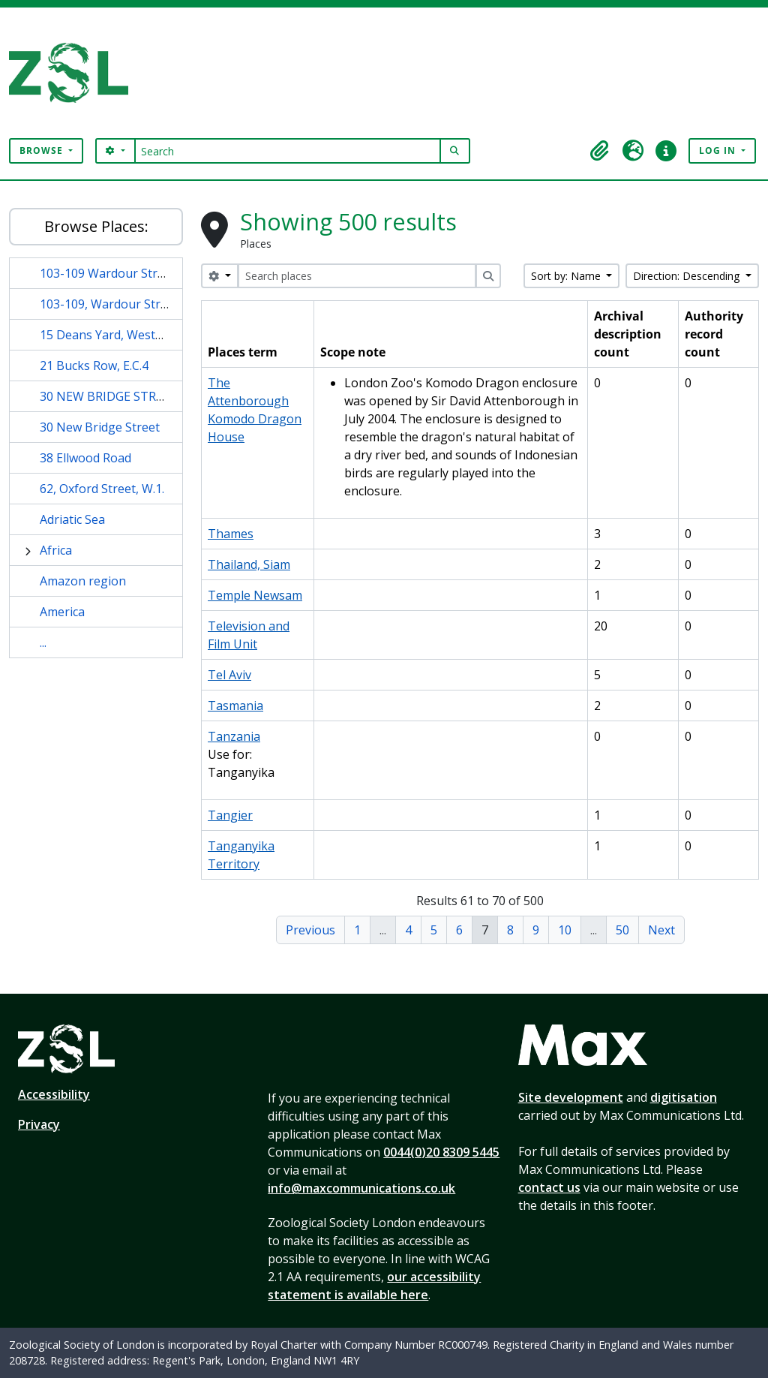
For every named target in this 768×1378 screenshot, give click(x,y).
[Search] (287, 151)
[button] (600, 150)
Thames (231, 533)
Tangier (230, 815)
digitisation (683, 1097)
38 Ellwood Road (85, 458)
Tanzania (234, 736)
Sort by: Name (567, 276)
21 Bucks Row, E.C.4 (94, 365)
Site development (570, 1097)
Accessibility (54, 1094)
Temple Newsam (255, 595)
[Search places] (357, 275)
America (62, 611)
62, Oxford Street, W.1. (102, 488)
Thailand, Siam (249, 564)
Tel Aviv (229, 674)
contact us (549, 1187)
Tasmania (235, 705)
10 (565, 930)
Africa (56, 550)
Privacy (39, 1124)
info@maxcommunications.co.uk (361, 1188)
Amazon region (83, 581)
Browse (43, 150)
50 (622, 930)
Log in (719, 150)
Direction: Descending (687, 276)
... (43, 642)
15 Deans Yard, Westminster (119, 334)
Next (661, 930)
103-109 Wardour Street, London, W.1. (147, 273)
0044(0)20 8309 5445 (441, 1152)
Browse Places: (96, 226)
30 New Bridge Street (100, 427)
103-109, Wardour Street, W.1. (123, 304)
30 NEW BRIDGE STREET (109, 396)
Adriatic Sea (72, 519)
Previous (310, 930)
